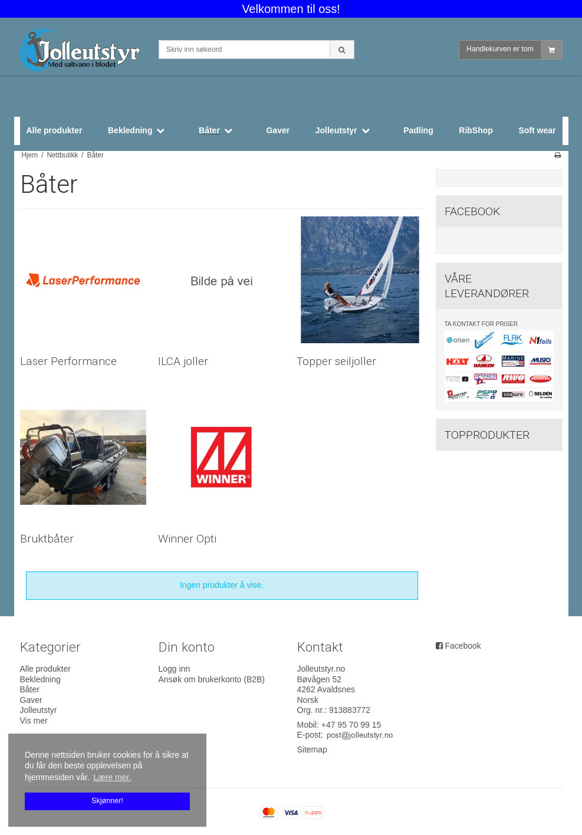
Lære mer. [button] (112, 777)
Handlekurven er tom (513, 50)
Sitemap (312, 749)
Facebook (463, 645)
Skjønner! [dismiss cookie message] (107, 801)
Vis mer (34, 720)
